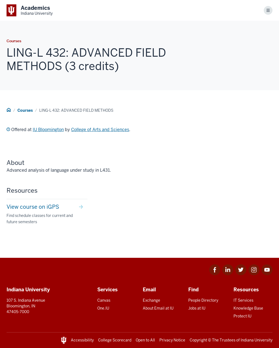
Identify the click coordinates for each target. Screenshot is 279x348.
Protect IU (242, 316)
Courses (25, 110)
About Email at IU (158, 308)
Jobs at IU (196, 308)
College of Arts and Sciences (100, 129)
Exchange (151, 300)
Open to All (145, 340)
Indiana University (256, 340)
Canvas (103, 300)
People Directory (203, 300)
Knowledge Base (248, 308)
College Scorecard (114, 340)
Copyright (198, 340)
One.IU (103, 308)
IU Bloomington (48, 129)
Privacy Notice (172, 340)
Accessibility (82, 340)
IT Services (243, 300)
